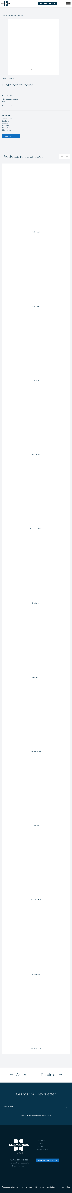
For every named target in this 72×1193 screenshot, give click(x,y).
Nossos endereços (19, 1166)
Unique (8, 15)
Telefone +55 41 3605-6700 (19, 1160)
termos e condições (47, 1187)
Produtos (40, 1143)
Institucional (41, 1140)
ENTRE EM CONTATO (47, 3)
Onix (12, 15)
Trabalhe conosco (42, 1149)
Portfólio (40, 1146)
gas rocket (66, 1187)
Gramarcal (6, 3)
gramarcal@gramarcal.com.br (19, 1163)
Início (3, 15)
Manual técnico (7, 106)
